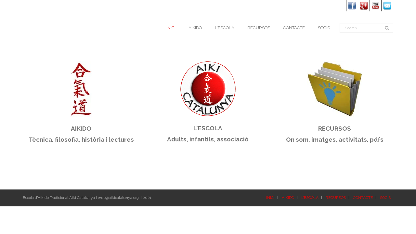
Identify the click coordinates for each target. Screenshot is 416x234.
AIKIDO (288, 197)
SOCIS (385, 197)
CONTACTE (363, 197)
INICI (270, 197)
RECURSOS (336, 197)
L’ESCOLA (309, 197)
